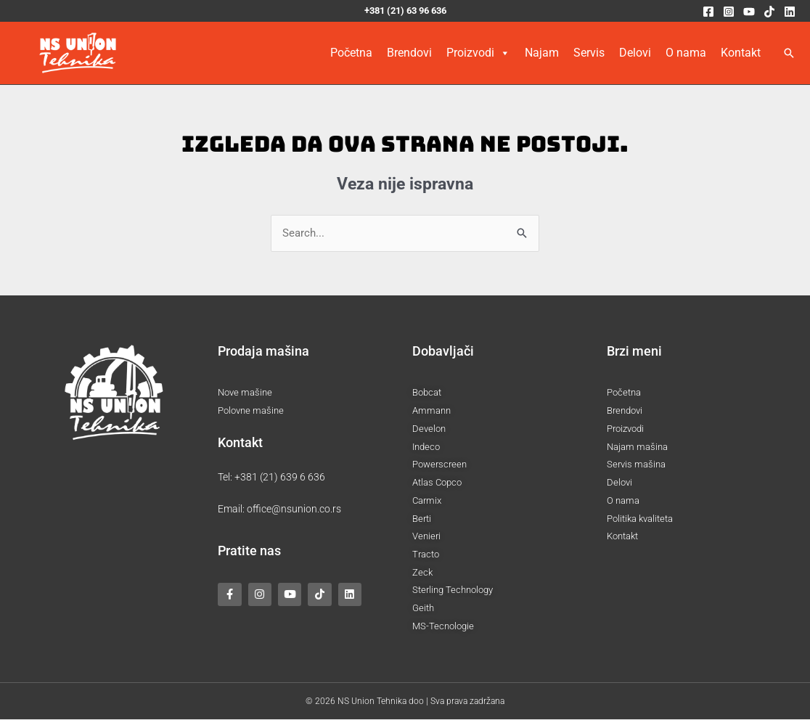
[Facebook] (708, 11)
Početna (351, 53)
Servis (589, 53)
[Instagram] (729, 11)
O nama (686, 53)
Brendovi (409, 53)
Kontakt (741, 53)
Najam (542, 53)
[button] (788, 53)
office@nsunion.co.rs (294, 509)
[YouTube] (749, 11)
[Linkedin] (789, 11)
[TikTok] (769, 11)
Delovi (635, 53)
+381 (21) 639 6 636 (279, 477)
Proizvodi (478, 53)
